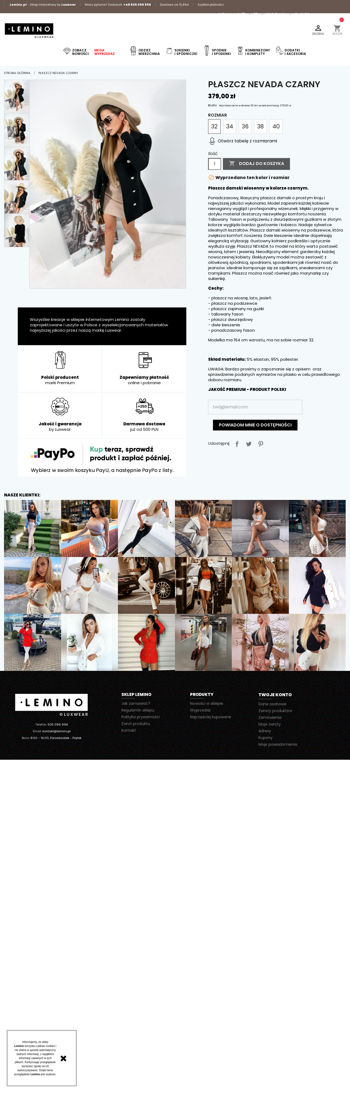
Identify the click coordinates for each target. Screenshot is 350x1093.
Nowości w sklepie (206, 703)
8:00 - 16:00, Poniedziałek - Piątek (56, 738)
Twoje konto (275, 695)
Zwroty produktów (275, 710)
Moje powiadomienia (277, 744)
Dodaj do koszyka (256, 163)
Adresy (264, 731)
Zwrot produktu (135, 723)
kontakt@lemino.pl (57, 731)
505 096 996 (58, 724)
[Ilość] (214, 164)
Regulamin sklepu (137, 710)
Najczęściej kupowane (210, 717)
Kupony (265, 737)
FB (256, 14)
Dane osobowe (272, 704)
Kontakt (302, 14)
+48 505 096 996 (137, 4)
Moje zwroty (269, 724)
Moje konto (276, 14)
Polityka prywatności (140, 717)
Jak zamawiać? (231, 14)
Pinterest (259, 443)
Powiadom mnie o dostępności (255, 425)
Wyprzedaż (200, 710)
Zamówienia (269, 717)
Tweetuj (247, 443)
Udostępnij (236, 443)
